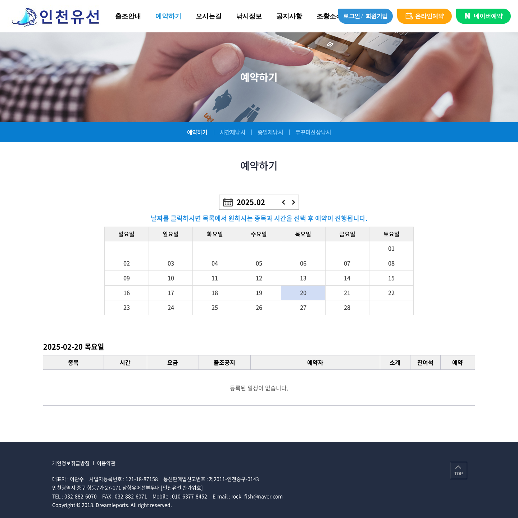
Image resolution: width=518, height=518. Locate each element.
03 (171, 263)
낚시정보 (249, 16)
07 (347, 263)
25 (215, 307)
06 (303, 263)
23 (126, 307)
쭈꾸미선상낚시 (313, 132)
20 (303, 292)
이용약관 (106, 463)
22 (391, 292)
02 (126, 263)
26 (259, 307)
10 (171, 277)
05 (259, 263)
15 (391, 277)
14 (347, 277)
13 (303, 277)
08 (391, 263)
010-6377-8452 (189, 496)
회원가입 (376, 16)
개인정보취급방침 (71, 463)
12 (259, 277)
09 (126, 277)
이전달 (283, 202)
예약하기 (168, 16)
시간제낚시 (232, 132)
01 (391, 248)
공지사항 (289, 16)
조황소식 (329, 16)
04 (215, 263)
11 (215, 277)
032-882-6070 (80, 496)
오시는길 (209, 16)
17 (171, 292)
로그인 (351, 16)
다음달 (293, 202)
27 (303, 307)
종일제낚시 (270, 132)
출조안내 (128, 16)
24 (171, 307)
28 (347, 307)
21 (347, 292)
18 (215, 292)
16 (126, 292)
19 (259, 292)
